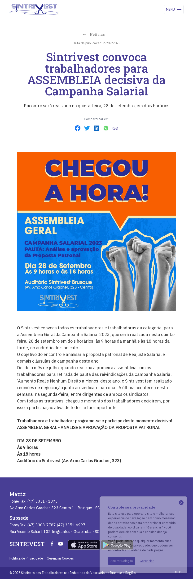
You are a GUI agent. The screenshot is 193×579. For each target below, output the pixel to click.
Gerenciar (147, 561)
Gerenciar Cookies (60, 558)
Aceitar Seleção (121, 561)
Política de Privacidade (26, 558)
